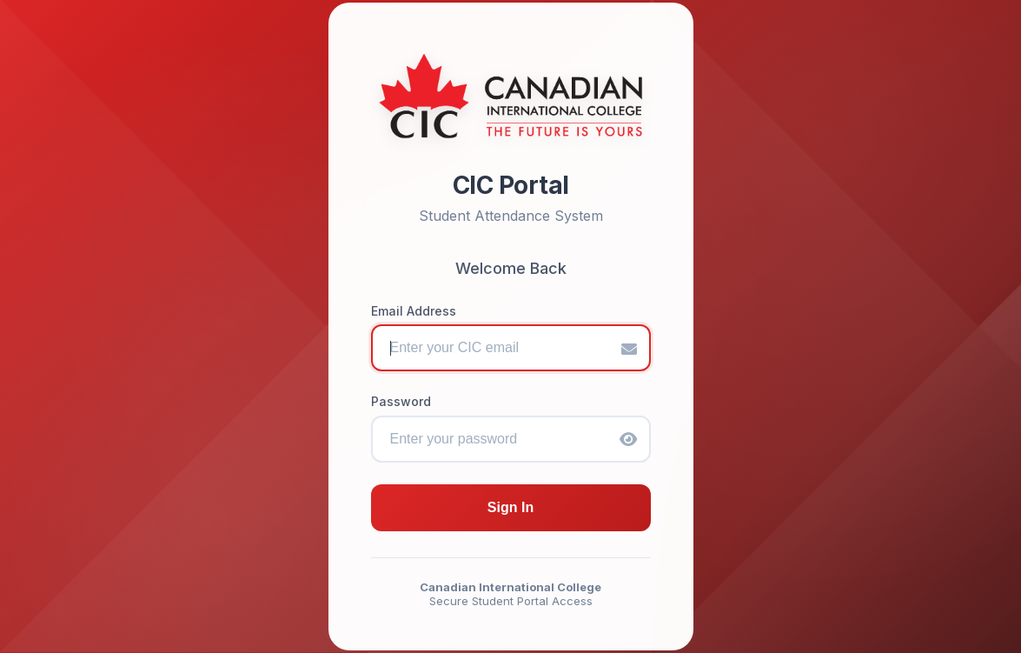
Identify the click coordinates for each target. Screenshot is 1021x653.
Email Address (413, 310)
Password (401, 401)
